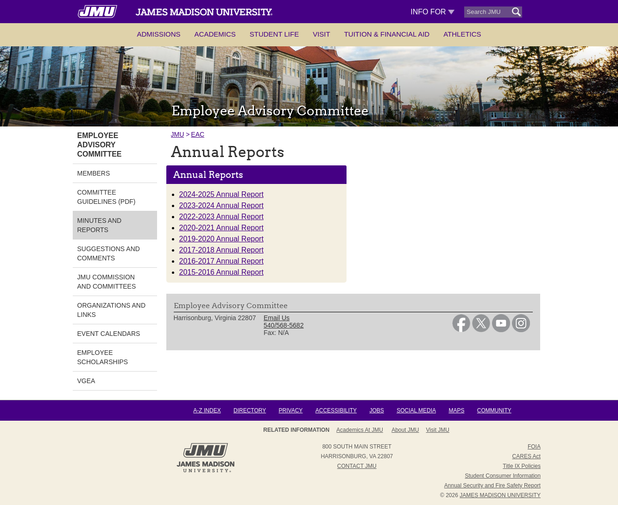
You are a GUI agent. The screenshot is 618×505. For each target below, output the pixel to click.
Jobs (376, 410)
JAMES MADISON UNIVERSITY (500, 495)
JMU (177, 134)
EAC (197, 134)
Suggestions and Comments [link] (108, 253)
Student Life (274, 34)
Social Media (416, 410)
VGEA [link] (86, 381)
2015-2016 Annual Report (221, 272)
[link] (461, 330)
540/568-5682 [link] (283, 325)
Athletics (462, 34)
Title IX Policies (522, 466)
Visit (321, 34)
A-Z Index (207, 410)
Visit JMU (437, 430)
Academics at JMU (359, 430)
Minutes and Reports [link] (99, 225)
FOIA (534, 446)
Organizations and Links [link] (111, 310)
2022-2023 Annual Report (221, 217)
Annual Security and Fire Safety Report (492, 485)
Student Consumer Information (503, 476)
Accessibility (336, 410)
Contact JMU (357, 466)
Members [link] (93, 173)
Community (494, 410)
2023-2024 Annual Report (221, 205)
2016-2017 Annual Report (221, 261)
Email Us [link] (277, 318)
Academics (215, 34)
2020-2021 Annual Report (221, 228)
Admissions (158, 34)
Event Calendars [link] (108, 333)
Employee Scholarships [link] (102, 357)
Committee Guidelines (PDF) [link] (106, 197)
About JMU (405, 430)
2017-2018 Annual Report (221, 250)
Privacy (291, 410)
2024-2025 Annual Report (221, 194)
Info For (432, 12)
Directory (249, 410)
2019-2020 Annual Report (221, 239)
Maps (456, 410)
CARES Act (526, 456)
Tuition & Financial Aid (386, 34)
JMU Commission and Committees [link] (106, 281)
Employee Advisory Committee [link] (99, 145)
